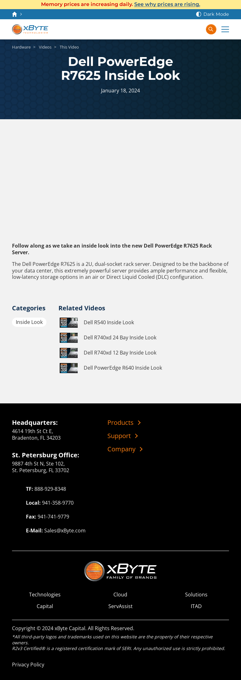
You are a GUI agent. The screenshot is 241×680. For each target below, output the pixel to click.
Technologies (45, 594)
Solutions (196, 594)
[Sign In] (197, 29)
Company (121, 449)
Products (120, 423)
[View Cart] (185, 29)
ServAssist (120, 606)
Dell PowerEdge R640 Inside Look (110, 368)
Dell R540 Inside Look (96, 323)
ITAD (196, 606)
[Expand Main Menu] (225, 29)
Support (119, 436)
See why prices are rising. (167, 4)
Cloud (120, 594)
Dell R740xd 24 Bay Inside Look (107, 338)
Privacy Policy (28, 664)
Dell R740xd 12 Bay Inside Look (107, 353)
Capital (45, 606)
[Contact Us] (172, 29)
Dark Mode (216, 14)
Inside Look (29, 322)
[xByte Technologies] (30, 29)
